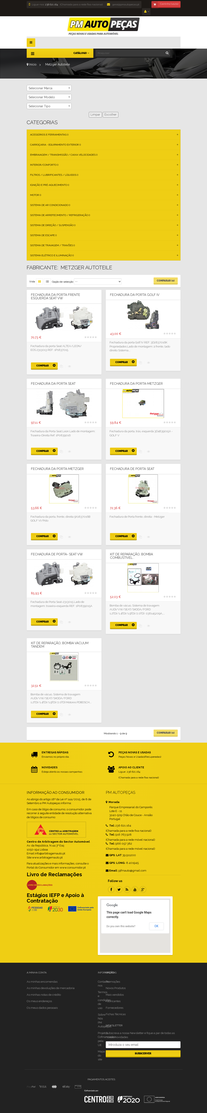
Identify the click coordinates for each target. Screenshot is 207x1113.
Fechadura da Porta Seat (53, 384)
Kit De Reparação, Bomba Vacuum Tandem (59, 644)
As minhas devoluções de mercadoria (51, 988)
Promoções (113, 981)
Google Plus (142, 889)
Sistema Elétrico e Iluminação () (52, 255)
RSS (127, 889)
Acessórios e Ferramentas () (49, 134)
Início (32, 64)
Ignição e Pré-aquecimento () (49, 184)
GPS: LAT (114, 855)
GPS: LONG (115, 862)
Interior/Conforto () (44, 164)
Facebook (111, 889)
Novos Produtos (116, 988)
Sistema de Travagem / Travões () (52, 245)
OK (156, 926)
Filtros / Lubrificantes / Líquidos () (54, 174)
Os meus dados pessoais (42, 1007)
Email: (112, 870)
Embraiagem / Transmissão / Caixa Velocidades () (63, 154)
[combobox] (49, 88)
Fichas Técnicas (116, 1014)
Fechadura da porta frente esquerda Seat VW (55, 296)
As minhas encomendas (42, 981)
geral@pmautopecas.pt (123, 4)
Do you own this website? (121, 926)
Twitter (119, 889)
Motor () (35, 195)
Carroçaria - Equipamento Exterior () (55, 144)
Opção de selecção (62, 281)
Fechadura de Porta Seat (132, 469)
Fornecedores (114, 1007)
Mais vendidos (115, 994)
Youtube (135, 889)
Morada (112, 802)
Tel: (110, 825)
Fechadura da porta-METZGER (136, 384)
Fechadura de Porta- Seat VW (57, 554)
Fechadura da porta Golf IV (134, 295)
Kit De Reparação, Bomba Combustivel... (131, 556)
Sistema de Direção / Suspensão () (52, 225)
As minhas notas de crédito (44, 994)
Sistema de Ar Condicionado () (50, 205)
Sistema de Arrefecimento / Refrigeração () (60, 215)
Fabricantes (113, 1001)
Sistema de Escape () (43, 235)
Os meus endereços (39, 1001)
